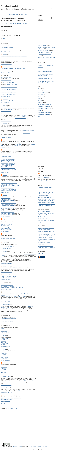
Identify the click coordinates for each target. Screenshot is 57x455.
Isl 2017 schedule (8, 109)
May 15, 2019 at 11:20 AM (5, 346)
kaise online (20, 390)
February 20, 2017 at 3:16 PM (6, 147)
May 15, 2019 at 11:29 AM (5, 360)
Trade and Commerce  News (44, 108)
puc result (19, 144)
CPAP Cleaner (4, 339)
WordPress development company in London (15, 296)
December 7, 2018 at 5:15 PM (6, 279)
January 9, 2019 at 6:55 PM (5, 301)
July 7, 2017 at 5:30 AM (5, 239)
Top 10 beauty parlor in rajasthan (8, 213)
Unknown (5, 45)
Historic (40, 100)
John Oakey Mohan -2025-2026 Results (47, 197)
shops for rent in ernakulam (7, 285)
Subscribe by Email (24, 14)
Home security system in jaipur (7, 184)
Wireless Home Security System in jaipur (10, 185)
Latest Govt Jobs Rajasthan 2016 (8, 94)
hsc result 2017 (22, 116)
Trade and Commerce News (44, 112)
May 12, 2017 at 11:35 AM (5, 216)
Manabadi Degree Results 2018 (8, 238)
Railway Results (6, 266)
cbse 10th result (26, 133)
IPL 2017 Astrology (5, 227)
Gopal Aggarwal (12, 447)
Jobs (39, 116)
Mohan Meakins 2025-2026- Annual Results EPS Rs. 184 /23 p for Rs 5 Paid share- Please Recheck (46, 204)
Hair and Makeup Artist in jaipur (8, 163)
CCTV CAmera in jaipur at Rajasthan (9, 183)
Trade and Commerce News (44, 106)
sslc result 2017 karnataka (28, 130)
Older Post (34, 405)
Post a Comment (4, 403)
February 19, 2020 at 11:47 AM (6, 385)
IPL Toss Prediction (5, 225)
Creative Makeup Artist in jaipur (8, 165)
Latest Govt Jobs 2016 (6, 77)
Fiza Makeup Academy (6, 156)
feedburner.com (41, 253)
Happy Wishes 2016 (7, 218)
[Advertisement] (14, 424)
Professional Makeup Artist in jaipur (9, 161)
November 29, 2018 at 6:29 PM (6, 272)
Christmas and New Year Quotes (8, 277)
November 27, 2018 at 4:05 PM (6, 263)
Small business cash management (8, 318)
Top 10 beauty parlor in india (7, 214)
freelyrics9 (5, 233)
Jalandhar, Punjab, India (11, 6)
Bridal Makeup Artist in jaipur (7, 160)
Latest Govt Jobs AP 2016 (11, 84)
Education (40, 94)
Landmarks (40, 102)
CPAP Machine (4, 338)
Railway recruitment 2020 (29, 380)
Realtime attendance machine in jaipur (9, 186)
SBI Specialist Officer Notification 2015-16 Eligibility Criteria (14, 56)
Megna (4, 335)
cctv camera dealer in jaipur (7, 188)
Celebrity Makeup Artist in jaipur (8, 164)
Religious (5, 38)
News (39, 88)
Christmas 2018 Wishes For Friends (9, 276)
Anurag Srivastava (7, 376)
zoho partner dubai (5, 329)
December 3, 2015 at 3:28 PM (6, 72)
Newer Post (3, 405)
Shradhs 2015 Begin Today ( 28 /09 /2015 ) (13, 18)
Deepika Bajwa (6, 387)
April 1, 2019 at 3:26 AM (5, 332)
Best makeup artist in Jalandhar (14, 398)
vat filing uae (4, 331)
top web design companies (12, 298)
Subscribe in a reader (14, 14)
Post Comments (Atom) (12, 408)
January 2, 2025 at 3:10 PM (5, 401)
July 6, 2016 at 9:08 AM (5, 102)
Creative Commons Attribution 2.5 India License (38, 446)
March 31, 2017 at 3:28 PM (5, 172)
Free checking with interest (7, 321)
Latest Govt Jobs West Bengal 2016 (9, 87)
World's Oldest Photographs (44, 211)
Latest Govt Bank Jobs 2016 (7, 47)
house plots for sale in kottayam (8, 286)
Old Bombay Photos (42, 216)
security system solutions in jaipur (8, 190)
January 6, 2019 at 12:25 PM (6, 289)
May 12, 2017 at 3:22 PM (5, 231)
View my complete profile (43, 177)
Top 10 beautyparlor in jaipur (7, 212)
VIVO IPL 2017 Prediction (6, 224)
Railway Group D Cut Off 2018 (13, 267)
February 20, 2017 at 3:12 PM (6, 111)
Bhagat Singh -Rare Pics (43, 218)
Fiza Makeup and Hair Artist (7, 157)
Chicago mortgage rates (6, 319)
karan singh (5, 274)
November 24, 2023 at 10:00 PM (6, 392)
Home (19, 405)
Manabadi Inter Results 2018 (7, 246)
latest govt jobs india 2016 (8, 82)
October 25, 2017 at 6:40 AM (6, 248)
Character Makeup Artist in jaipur (8, 168)
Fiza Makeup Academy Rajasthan (8, 169)
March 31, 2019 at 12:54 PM (6, 322)
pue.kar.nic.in (17, 145)
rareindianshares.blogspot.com (45, 180)
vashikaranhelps (6, 304)
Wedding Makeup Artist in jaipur (8, 159)
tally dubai (3, 328)
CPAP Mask (3, 341)
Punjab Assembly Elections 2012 (45, 104)
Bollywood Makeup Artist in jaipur (8, 166)
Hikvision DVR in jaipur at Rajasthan (9, 189)
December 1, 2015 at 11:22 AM (6, 64)
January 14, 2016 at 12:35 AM (6, 96)
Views (39, 90)
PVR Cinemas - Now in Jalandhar (44, 78)
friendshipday (5, 99)
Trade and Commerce (43, 92)
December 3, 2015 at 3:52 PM (6, 80)
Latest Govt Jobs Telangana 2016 (8, 92)
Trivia (39, 110)
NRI (39, 98)
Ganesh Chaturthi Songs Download (8, 100)
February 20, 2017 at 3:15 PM (6, 137)
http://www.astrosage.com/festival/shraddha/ (14, 23)
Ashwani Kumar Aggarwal (17, 446)
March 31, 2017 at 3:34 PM (5, 192)
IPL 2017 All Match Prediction (7, 229)
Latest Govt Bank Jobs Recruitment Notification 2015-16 (13, 68)
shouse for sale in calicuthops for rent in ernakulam (12, 287)
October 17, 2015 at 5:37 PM (6, 51)
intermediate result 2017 (20, 118)
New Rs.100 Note (42, 45)
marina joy (5, 251)
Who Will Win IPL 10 (5, 228)
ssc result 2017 (24, 115)
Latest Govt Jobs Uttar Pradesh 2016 (9, 89)
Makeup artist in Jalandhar (8, 395)
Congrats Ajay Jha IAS (43, 50)
